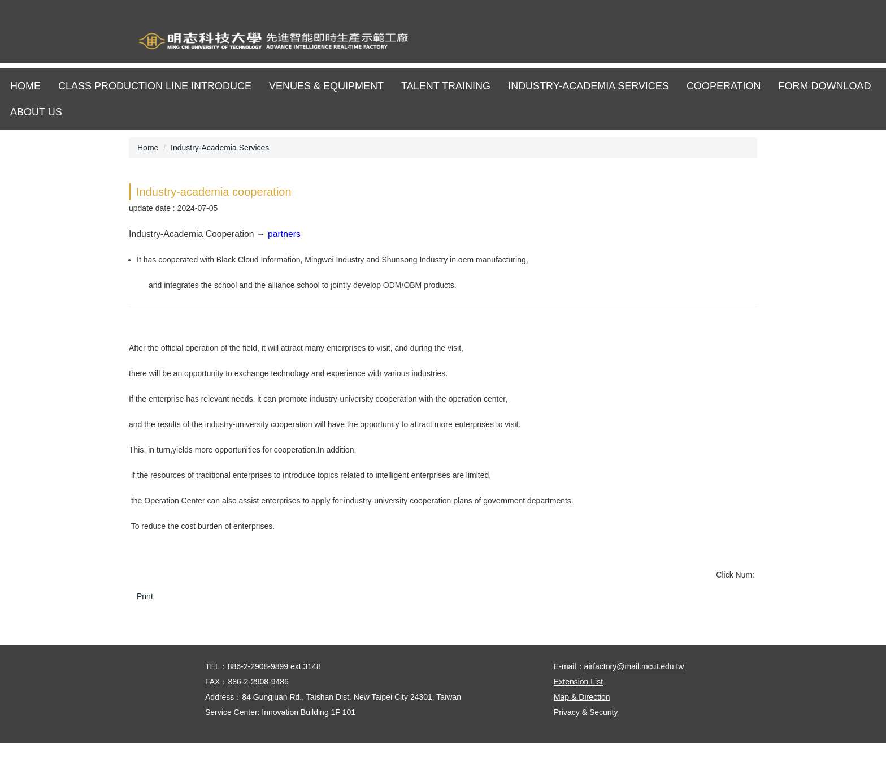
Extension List (578, 713)
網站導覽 (696, 42)
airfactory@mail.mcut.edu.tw (634, 698)
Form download (825, 86)
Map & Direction (582, 728)
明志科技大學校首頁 (665, 42)
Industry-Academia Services (220, 147)
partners (284, 234)
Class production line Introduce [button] (154, 86)
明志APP (758, 42)
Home (25, 86)
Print (145, 596)
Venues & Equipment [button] (326, 86)
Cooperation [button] (724, 86)
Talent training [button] (445, 86)
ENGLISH (727, 42)
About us (36, 112)
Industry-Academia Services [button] (588, 86)
